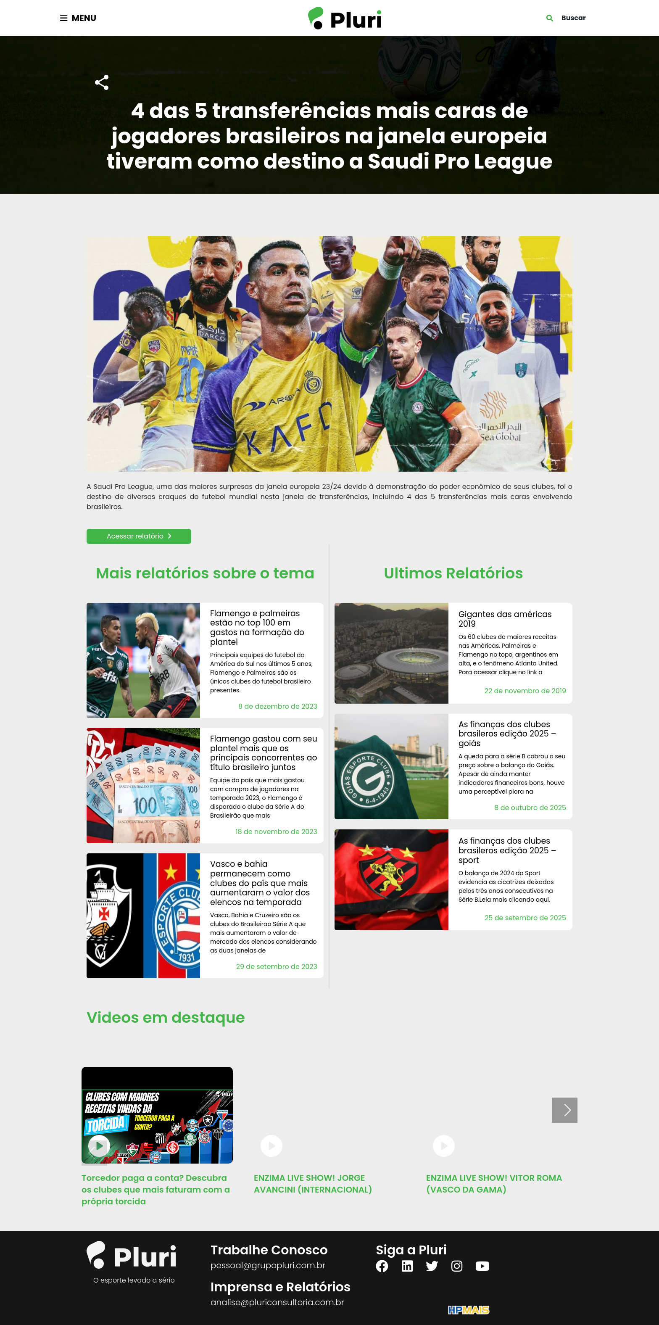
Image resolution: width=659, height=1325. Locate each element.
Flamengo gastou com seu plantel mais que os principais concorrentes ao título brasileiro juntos (263, 753)
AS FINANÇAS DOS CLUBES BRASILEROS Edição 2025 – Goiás (507, 734)
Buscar (573, 18)
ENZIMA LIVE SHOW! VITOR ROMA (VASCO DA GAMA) (494, 1184)
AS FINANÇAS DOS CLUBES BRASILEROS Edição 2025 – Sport (507, 850)
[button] (567, 1110)
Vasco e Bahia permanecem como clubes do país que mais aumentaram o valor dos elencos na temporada (260, 883)
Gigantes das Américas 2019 (505, 619)
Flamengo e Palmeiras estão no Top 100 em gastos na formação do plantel (257, 628)
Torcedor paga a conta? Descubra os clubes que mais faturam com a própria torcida (156, 1189)
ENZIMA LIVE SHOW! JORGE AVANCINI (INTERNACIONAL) (313, 1184)
